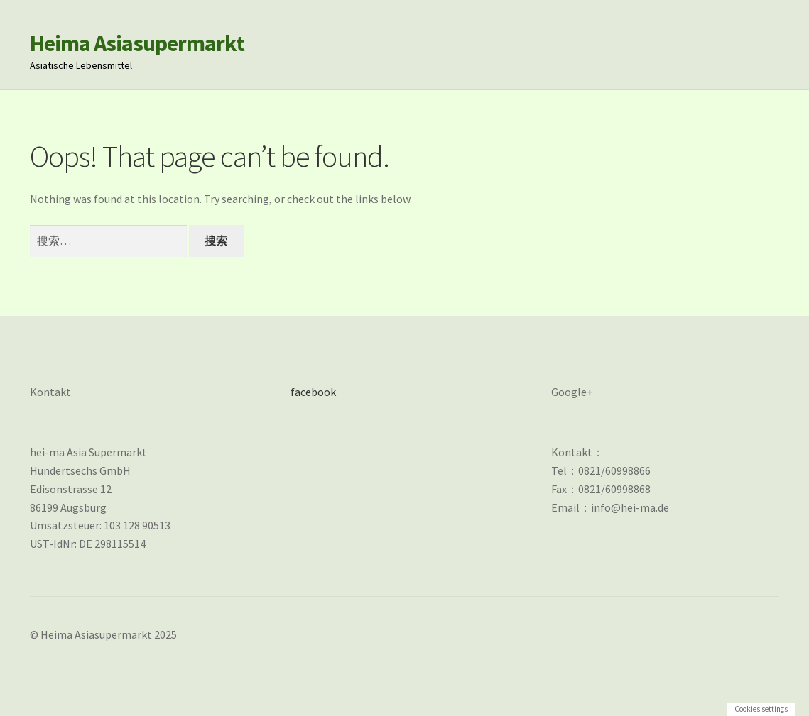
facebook (313, 392)
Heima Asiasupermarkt (137, 43)
